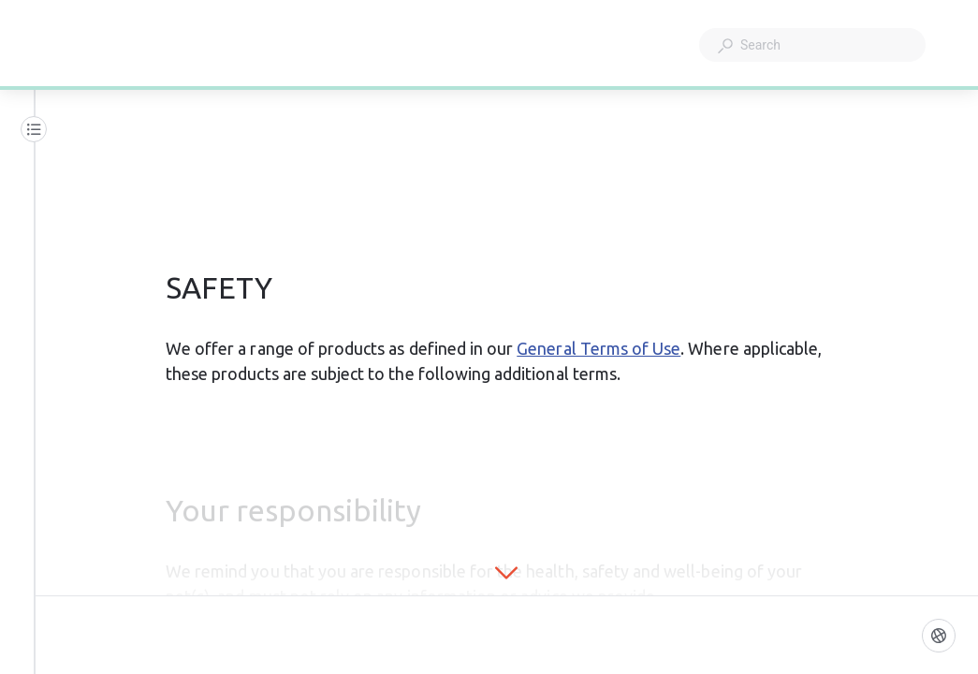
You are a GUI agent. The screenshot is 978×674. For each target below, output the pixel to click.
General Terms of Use (598, 348)
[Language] (939, 635)
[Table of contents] (34, 129)
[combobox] (812, 45)
